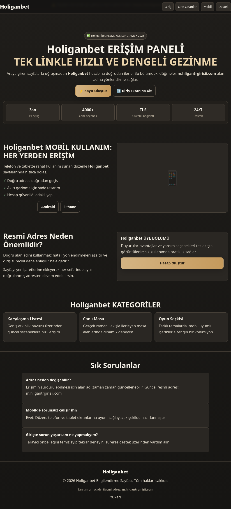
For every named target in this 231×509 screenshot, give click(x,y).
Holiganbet (14, 6)
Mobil (207, 7)
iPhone (70, 207)
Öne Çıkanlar (187, 7)
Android (48, 207)
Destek (224, 7)
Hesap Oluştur (172, 263)
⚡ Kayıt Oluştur (93, 91)
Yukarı (115, 497)
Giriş (168, 7)
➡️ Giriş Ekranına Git (134, 91)
